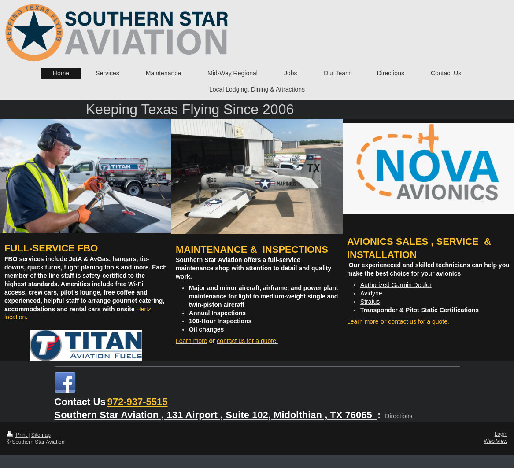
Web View (495, 441)
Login (501, 434)
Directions (398, 416)
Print (17, 435)
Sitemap (41, 435)
